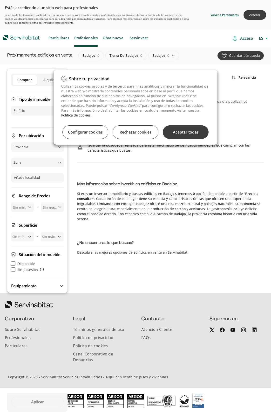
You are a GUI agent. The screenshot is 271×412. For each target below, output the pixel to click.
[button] (37, 286)
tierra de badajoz (125, 55)
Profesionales (86, 37)
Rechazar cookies (135, 132)
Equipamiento (24, 286)
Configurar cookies (85, 132)
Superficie (28, 225)
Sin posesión (24, 269)
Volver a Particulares (224, 15)
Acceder (254, 15)
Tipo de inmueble (34, 99)
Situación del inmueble (39, 254)
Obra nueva (113, 37)
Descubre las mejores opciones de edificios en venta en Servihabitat (132, 252)
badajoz (90, 55)
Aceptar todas (186, 132)
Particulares (58, 37)
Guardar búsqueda (244, 55)
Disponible (23, 263)
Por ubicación (31, 135)
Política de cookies (76, 115)
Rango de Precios (34, 196)
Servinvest (139, 37)
